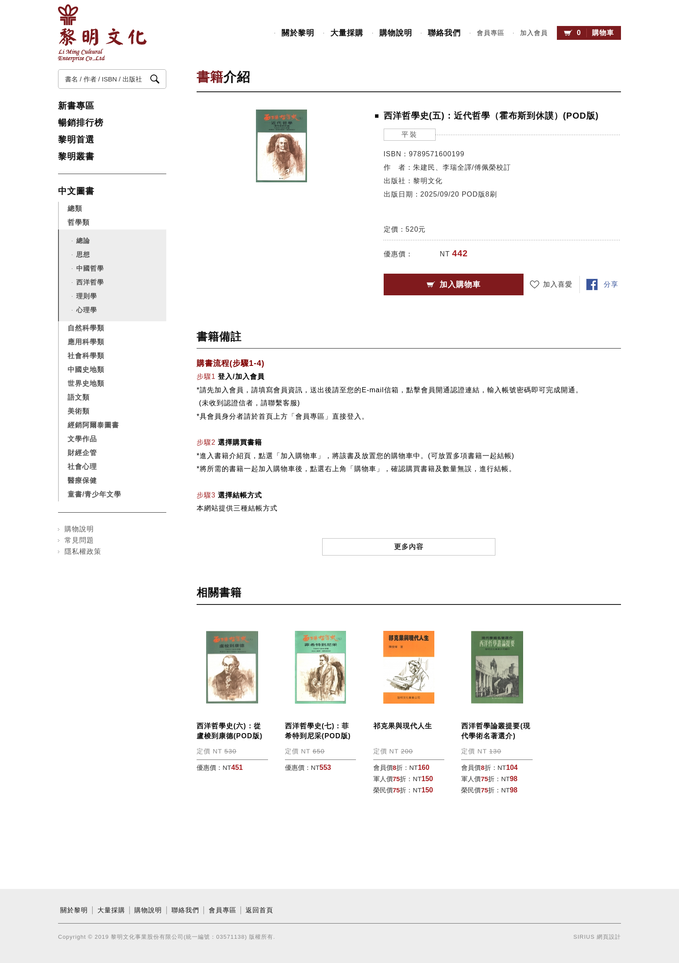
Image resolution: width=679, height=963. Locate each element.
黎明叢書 (76, 156)
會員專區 (490, 32)
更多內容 (409, 546)
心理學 (86, 309)
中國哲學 (90, 268)
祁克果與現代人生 (402, 726)
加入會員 (534, 32)
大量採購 (346, 33)
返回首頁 (259, 910)
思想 (83, 254)
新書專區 (76, 105)
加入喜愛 (557, 284)
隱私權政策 (83, 551)
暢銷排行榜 (80, 122)
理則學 (86, 296)
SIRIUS (584, 937)
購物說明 (395, 33)
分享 (611, 284)
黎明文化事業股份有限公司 (102, 33)
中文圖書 (76, 191)
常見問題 (79, 540)
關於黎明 (297, 33)
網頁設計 (609, 937)
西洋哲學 (90, 282)
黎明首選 (76, 139)
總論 (83, 240)
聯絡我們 (444, 33)
